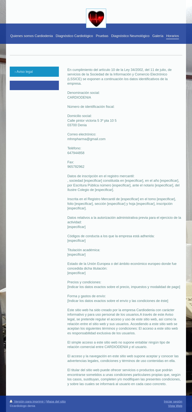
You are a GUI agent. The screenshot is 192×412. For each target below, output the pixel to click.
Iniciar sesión (173, 401)
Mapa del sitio (56, 401)
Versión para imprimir (27, 401)
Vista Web (175, 406)
